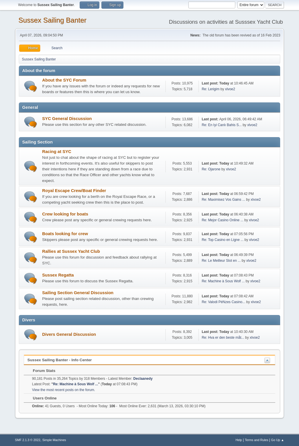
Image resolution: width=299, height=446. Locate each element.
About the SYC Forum (64, 80)
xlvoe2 (230, 89)
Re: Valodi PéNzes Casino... (223, 302)
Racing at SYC (56, 151)
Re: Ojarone (211, 169)
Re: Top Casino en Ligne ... (222, 240)
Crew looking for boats (65, 214)
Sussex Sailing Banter (53, 20)
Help (239, 440)
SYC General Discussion (67, 118)
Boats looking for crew (65, 233)
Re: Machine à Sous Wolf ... (223, 281)
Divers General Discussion (69, 334)
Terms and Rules (256, 440)
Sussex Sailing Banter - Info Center (60, 360)
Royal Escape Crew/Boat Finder (74, 190)
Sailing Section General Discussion (78, 292)
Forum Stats (41, 370)
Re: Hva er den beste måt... (223, 338)
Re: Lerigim (210, 89)
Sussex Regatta (58, 275)
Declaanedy (143, 379)
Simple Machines (54, 440)
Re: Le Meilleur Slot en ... (221, 261)
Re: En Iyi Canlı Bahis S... (222, 125)
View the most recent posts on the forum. (63, 390)
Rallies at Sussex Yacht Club (71, 251)
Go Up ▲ (277, 440)
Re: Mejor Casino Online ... (222, 220)
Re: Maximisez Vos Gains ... (223, 200)
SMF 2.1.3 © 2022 (28, 440)
